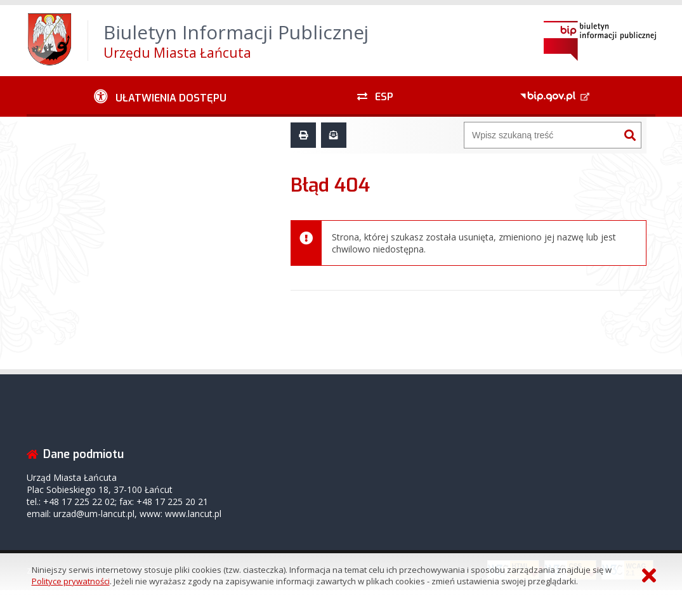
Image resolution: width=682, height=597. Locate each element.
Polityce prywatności (71, 581)
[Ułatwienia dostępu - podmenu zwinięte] (160, 96)
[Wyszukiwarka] (541, 135)
